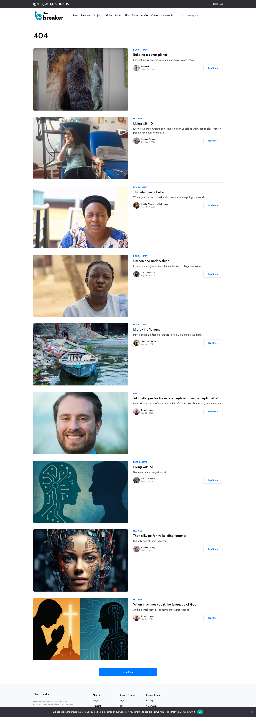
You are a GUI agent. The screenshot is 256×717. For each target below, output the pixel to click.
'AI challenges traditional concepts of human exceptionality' (175, 398)
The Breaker (42, 694)
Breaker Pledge (153, 695)
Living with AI (143, 467)
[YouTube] (61, 4)
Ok (200, 712)
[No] (252, 712)
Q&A (135, 393)
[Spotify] (67, 4)
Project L (97, 705)
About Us (97, 695)
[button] (217, 4)
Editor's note (140, 462)
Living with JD (143, 123)
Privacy (149, 700)
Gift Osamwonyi (148, 272)
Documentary (140, 49)
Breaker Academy (128, 695)
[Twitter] (44, 4)
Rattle (122, 705)
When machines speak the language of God (164, 604)
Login (122, 700)
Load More (128, 672)
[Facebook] (53, 4)
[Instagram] (36, 4)
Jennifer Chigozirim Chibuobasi (154, 203)
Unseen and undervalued (151, 261)
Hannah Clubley (148, 139)
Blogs (95, 700)
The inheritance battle (148, 192)
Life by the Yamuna (146, 329)
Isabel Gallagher (148, 478)
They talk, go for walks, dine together (159, 536)
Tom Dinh (145, 66)
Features (137, 118)
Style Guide (151, 705)
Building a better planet (150, 55)
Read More (213, 68)
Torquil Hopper (147, 410)
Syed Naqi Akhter (148, 341)
